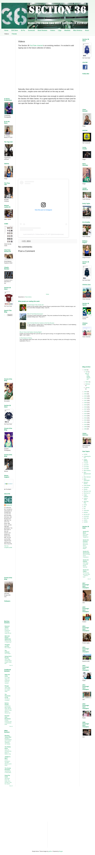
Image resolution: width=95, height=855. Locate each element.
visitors (85, 520)
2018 (85, 407)
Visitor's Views (86, 499)
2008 (85, 429)
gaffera (50, 851)
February (88, 384)
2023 (85, 396)
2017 (85, 409)
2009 (85, 426)
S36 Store (14, 30)
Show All (11, 665)
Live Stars (86, 466)
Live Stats (86, 468)
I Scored (86, 463)
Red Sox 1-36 (87, 491)
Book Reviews (42, 30)
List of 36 (86, 464)
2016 (85, 411)
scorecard (86, 516)
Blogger (61, 851)
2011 (85, 422)
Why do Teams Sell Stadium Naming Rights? (31, 332)
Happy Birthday (86, 460)
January (88, 387)
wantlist (86, 522)
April (87, 371)
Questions (86, 487)
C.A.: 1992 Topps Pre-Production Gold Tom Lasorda (7, 680)
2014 (85, 415)
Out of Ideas (7, 653)
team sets (86, 518)
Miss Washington (87, 479)
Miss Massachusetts (87, 474)
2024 (85, 393)
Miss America (77, 30)
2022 (85, 398)
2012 (85, 420)
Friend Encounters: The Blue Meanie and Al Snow (8, 762)
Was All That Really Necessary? (35, 314)
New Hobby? (8, 647)
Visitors (52, 30)
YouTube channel (36, 45)
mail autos (86, 510)
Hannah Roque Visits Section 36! (35, 305)
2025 (85, 391)
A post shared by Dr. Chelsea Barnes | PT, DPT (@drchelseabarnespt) (43, 234)
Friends (14, 34)
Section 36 (9, 505)
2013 (85, 418)
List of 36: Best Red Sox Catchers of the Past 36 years (40, 323)
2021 (85, 400)
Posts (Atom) (28, 297)
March (87, 381)
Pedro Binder (87, 485)
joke (85, 506)
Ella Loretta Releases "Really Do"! (86, 536)
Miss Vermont (87, 477)
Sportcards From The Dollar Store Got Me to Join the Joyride (8, 781)
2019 (85, 404)
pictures (86, 512)
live (85, 508)
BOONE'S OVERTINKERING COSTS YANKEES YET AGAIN (8, 741)
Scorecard (31, 30)
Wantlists (67, 30)
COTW (85, 454)
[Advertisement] (47, 358)
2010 (85, 424)
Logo (59, 30)
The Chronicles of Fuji (7, 696)
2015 (85, 413)
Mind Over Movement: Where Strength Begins (85, 545)
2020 (85, 402)
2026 (85, 370)
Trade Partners (86, 495)
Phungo (7, 686)
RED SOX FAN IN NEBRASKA (8, 637)
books (85, 504)
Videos (6, 34)
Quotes (85, 489)
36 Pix (23, 30)
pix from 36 (86, 514)
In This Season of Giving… (26, 338)
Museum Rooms (86, 483)
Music (87, 30)
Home (6, 30)
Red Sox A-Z (87, 493)
